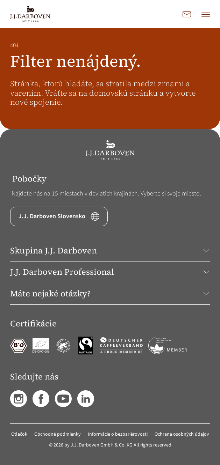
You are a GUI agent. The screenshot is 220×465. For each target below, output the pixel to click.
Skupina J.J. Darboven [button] (110, 250)
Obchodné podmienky (57, 434)
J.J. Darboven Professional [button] (110, 272)
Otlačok (19, 434)
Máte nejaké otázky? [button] (110, 293)
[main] (110, 78)
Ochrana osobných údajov (182, 434)
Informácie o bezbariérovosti (118, 434)
